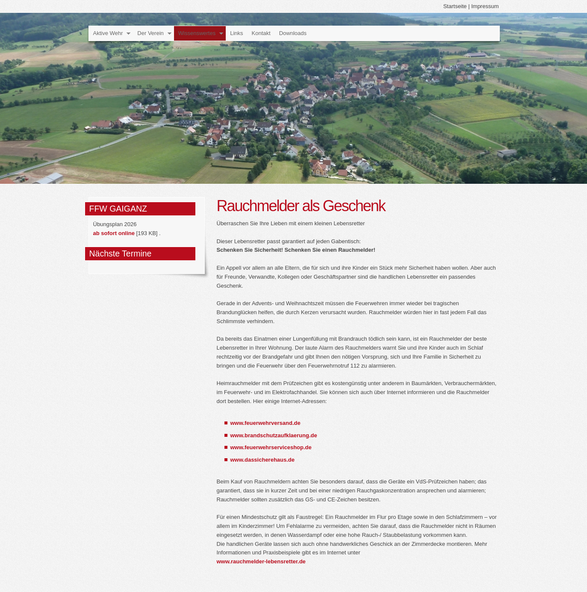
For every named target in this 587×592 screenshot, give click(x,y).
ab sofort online (114, 233)
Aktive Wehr (108, 33)
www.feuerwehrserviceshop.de (271, 447)
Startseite (455, 6)
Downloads (293, 33)
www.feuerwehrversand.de (265, 423)
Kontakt (261, 33)
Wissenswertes (196, 33)
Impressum (485, 6)
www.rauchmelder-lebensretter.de (261, 561)
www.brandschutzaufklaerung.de (273, 435)
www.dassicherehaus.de (262, 460)
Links (236, 33)
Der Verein (150, 33)
